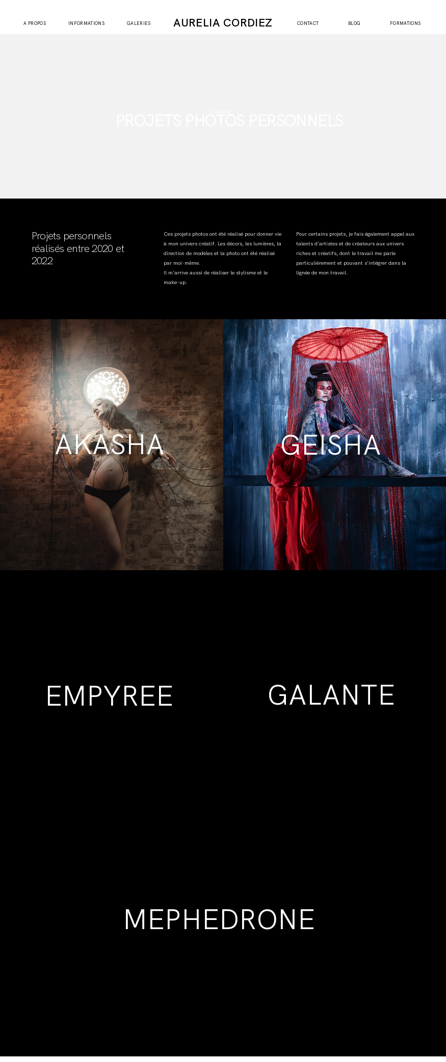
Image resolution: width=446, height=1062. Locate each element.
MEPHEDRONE (219, 919)
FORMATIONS (405, 23)
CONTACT (308, 23)
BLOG (354, 23)
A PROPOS (34, 23)
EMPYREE (109, 696)
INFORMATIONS (86, 23)
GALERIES (139, 23)
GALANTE (331, 695)
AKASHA (110, 444)
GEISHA (330, 445)
